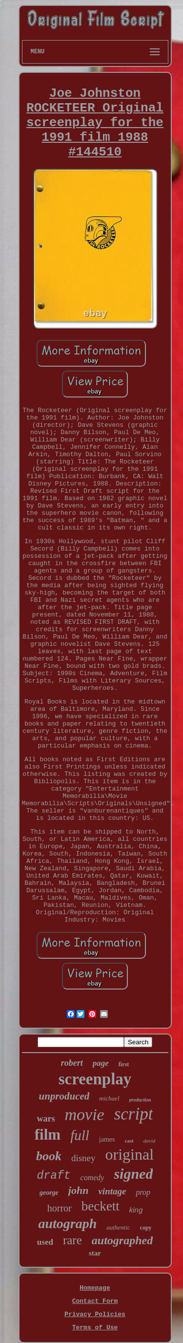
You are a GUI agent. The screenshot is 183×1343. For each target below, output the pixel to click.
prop (143, 1192)
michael (109, 1098)
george (49, 1192)
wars (46, 1118)
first (124, 1064)
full (79, 1135)
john (78, 1190)
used (45, 1242)
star (95, 1253)
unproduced (64, 1096)
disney (83, 1158)
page (101, 1063)
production (140, 1099)
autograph (67, 1223)
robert (72, 1063)
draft (54, 1175)
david (149, 1141)
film (48, 1134)
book (48, 1156)
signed (133, 1174)
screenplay (95, 1079)
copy (146, 1227)
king (136, 1210)
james (107, 1139)
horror (59, 1208)
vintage (112, 1191)
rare (72, 1240)
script (133, 1113)
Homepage (95, 1288)
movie (84, 1114)
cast (128, 1141)
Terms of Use (95, 1327)
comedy (92, 1177)
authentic (118, 1227)
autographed (122, 1240)
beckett (100, 1206)
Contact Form (95, 1301)
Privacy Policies (94, 1314)
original (129, 1154)
